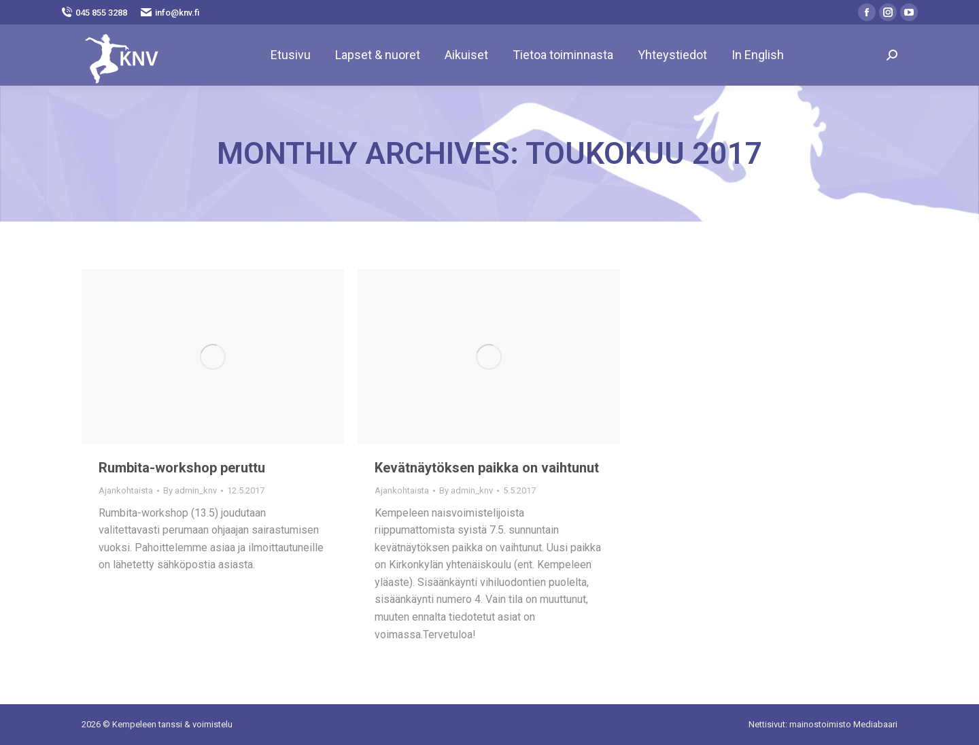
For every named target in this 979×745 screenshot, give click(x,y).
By (190, 490)
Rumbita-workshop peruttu (182, 468)
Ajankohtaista (126, 490)
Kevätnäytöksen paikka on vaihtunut (487, 468)
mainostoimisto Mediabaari (843, 724)
